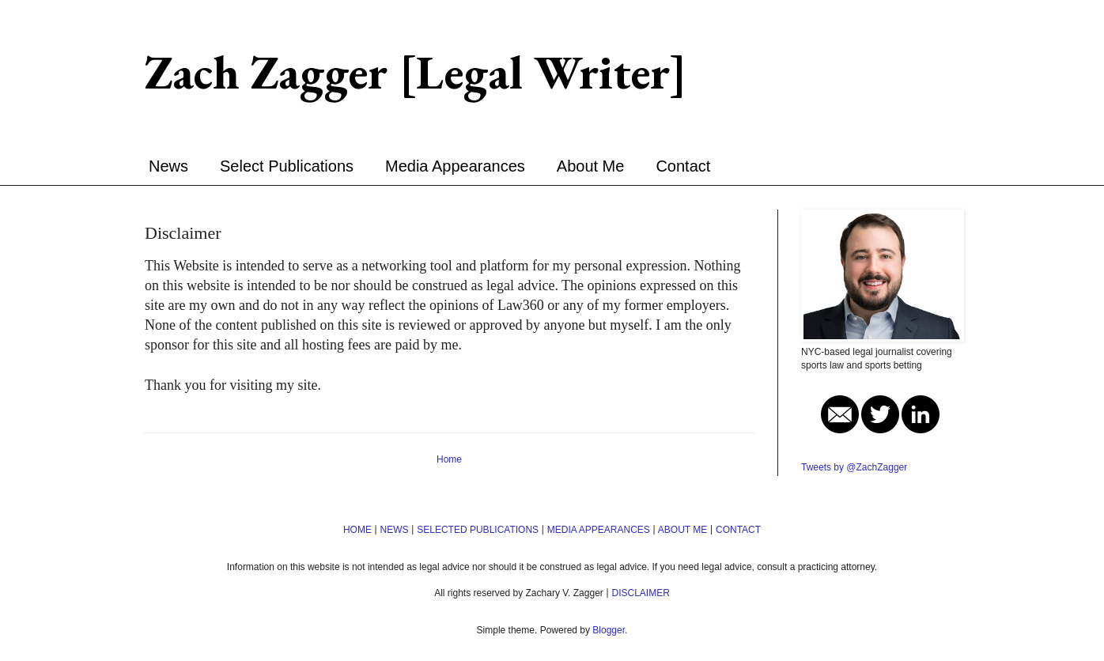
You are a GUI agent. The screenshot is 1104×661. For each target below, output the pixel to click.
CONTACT (738, 529)
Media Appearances (455, 166)
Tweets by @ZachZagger (854, 467)
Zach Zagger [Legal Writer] (416, 72)
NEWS (394, 529)
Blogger (608, 630)
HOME (357, 529)
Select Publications (287, 166)
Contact (683, 166)
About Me (591, 166)
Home (449, 459)
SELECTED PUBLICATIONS (478, 529)
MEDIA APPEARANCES (598, 529)
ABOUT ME (682, 529)
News (168, 166)
